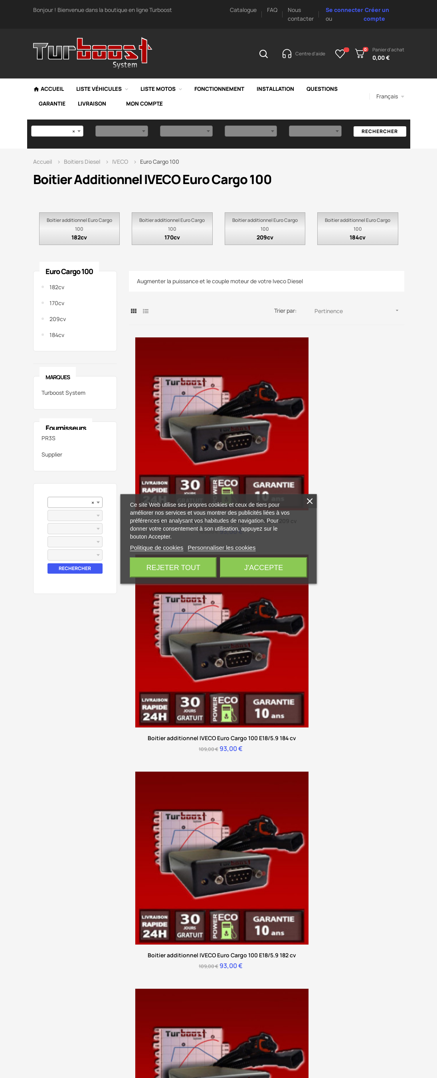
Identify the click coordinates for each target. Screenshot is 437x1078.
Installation (160, 811)
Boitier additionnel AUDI (370, 811)
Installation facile (297, 775)
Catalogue (243, 10)
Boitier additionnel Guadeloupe (363, 972)
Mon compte (162, 775)
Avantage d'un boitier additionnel (302, 817)
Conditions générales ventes (238, 829)
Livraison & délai (295, 787)
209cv (265, 237)
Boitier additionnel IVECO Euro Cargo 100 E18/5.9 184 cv (266, 431)
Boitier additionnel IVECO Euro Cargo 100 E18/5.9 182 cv (357, 431)
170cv (172, 237)
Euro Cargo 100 (69, 271)
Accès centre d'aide (181, 706)
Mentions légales (233, 811)
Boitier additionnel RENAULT (363, 864)
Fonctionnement (296, 799)
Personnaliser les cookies (221, 547)
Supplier (52, 454)
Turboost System (63, 392)
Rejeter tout (173, 568)
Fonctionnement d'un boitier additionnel (238, 769)
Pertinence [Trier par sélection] (359, 311)
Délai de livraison (233, 787)
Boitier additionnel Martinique (363, 948)
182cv (79, 237)
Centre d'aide (163, 763)
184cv (358, 237)
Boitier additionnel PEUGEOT (363, 769)
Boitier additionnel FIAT (369, 882)
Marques (57, 377)
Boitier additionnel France (363, 996)
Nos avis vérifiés (231, 799)
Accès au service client (258, 706)
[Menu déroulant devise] (390, 96)
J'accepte (263, 568)
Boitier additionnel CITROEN (363, 793)
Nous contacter (376, 699)
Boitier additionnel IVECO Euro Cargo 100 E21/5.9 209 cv (174, 435)
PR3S (48, 438)
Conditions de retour (173, 799)
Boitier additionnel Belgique (363, 900)
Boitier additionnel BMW (370, 847)
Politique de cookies (156, 547)
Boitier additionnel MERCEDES (363, 829)
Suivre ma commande (174, 787)
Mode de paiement (299, 763)
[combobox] (57, 131)
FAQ (272, 10)
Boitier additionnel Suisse (363, 924)
